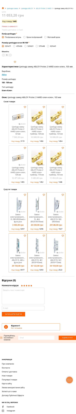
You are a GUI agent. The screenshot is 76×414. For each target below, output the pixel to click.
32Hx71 (8, 46)
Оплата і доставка (9, 372)
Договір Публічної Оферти (13, 395)
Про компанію (8, 364)
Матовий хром (53, 37)
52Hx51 (31, 46)
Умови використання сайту (13, 387)
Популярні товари (9, 379)
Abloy (4, 74)
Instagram (8, 411)
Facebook (8, 407)
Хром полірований (34, 37)
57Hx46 (42, 46)
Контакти (6, 368)
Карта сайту (7, 383)
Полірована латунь (13, 37)
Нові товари (7, 375)
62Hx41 (53, 46)
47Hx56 (19, 46)
